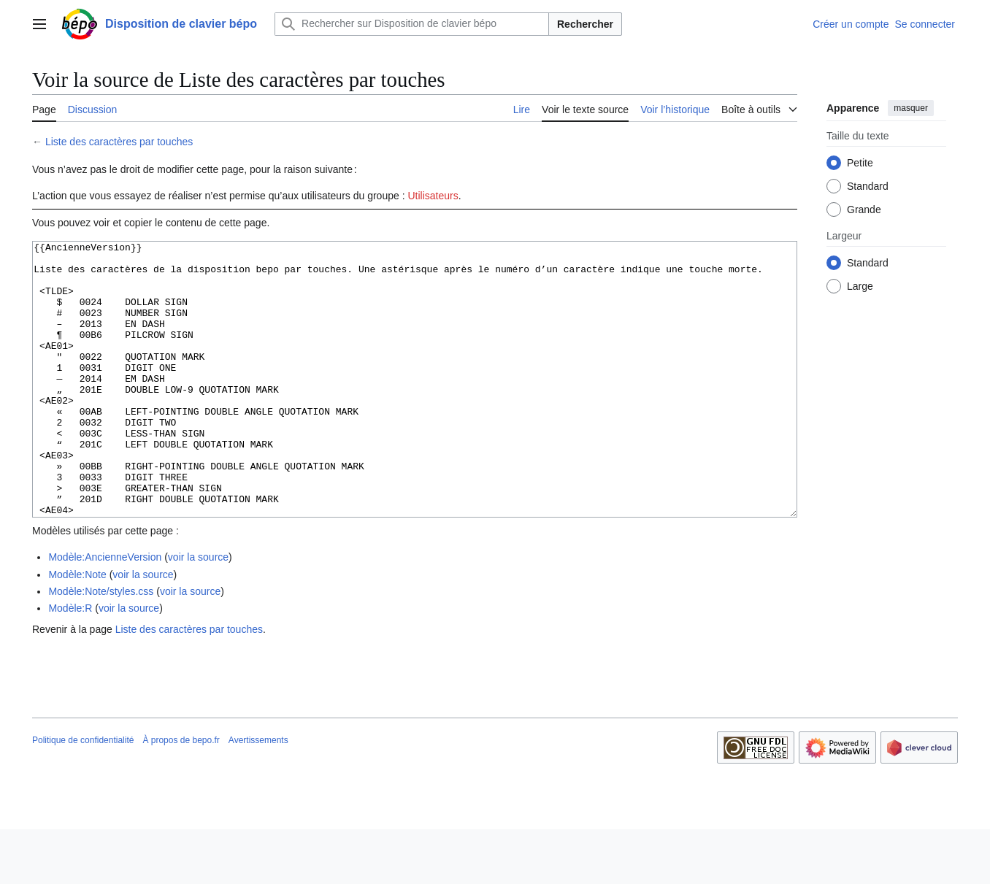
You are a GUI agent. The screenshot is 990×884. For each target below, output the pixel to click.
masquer (911, 108)
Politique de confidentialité (83, 795)
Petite (860, 163)
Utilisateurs (432, 195)
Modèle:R (70, 663)
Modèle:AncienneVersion (104, 612)
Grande (864, 209)
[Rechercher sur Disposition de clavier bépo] (412, 24)
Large (860, 286)
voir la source (198, 612)
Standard (868, 186)
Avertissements (258, 795)
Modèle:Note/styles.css (100, 646)
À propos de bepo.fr (180, 795)
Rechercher (585, 24)
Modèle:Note (77, 629)
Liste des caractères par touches (119, 141)
